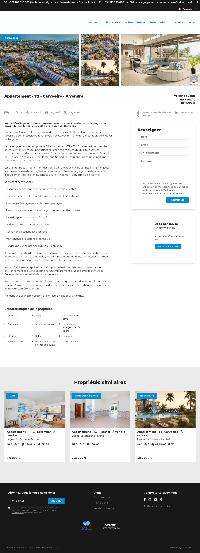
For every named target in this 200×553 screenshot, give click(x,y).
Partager (144, 115)
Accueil (93, 22)
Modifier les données (15, 547)
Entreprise (113, 22)
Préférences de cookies (158, 506)
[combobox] (163, 152)
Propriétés (135, 22)
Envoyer (177, 199)
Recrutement (102, 497)
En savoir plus (168, 246)
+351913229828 (165, 228)
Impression (184, 112)
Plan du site (101, 502)
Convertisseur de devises (154, 112)
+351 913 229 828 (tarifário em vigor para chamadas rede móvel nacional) (147, 2)
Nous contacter (185, 22)
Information (158, 22)
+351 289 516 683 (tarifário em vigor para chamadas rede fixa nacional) (52, 2)
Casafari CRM (189, 547)
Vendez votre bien (105, 508)
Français (187, 9)
